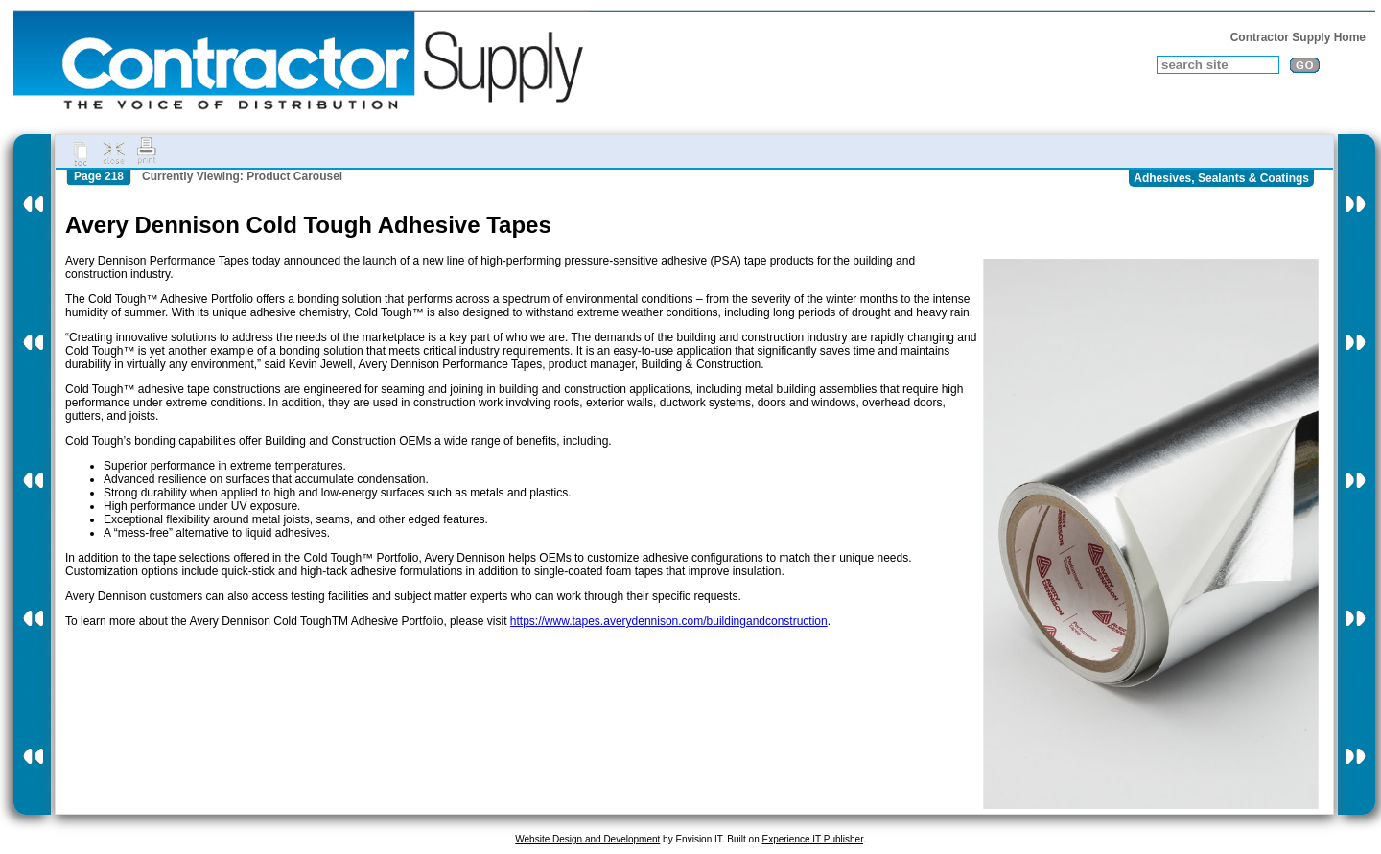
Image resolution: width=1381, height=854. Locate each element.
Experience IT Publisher (811, 839)
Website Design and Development (587, 839)
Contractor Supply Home (1298, 37)
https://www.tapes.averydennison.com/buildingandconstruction (669, 621)
